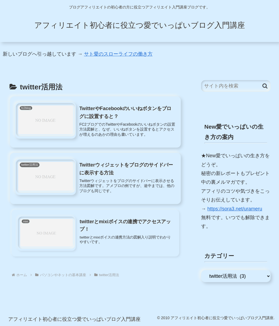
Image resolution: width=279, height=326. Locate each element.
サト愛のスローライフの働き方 (118, 54)
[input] (235, 86)
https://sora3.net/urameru (234, 209)
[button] (265, 86)
